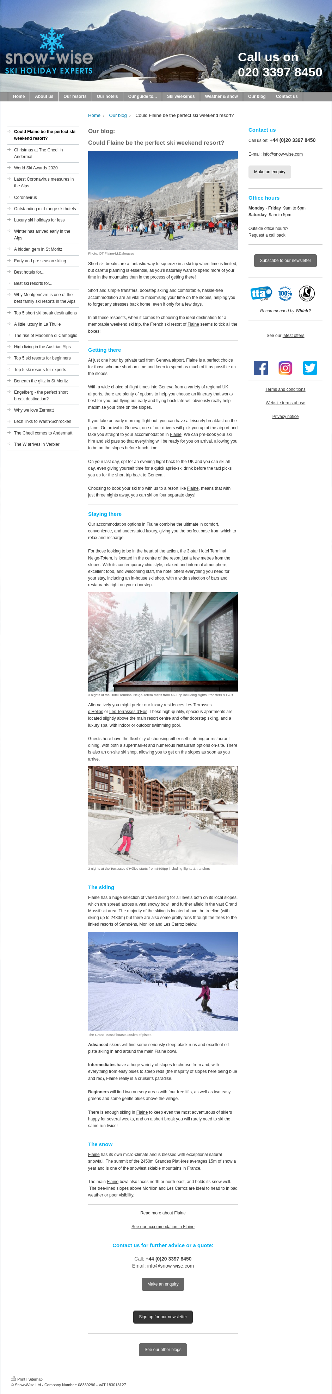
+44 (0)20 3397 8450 (168, 1259)
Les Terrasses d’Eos (128, 711)
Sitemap (36, 1379)
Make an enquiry (163, 1284)
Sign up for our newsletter (163, 1316)
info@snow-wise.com (170, 1266)
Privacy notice (285, 416)
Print (18, 1379)
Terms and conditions (285, 389)
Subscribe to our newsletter (285, 260)
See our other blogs (163, 1349)
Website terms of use (286, 402)
